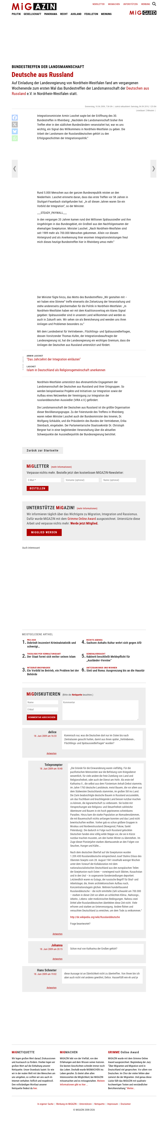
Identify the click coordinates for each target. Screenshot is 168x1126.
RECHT (64, 14)
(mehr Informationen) (61, 467)
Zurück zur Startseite (43, 450)
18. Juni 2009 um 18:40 (51, 768)
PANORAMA (50, 14)
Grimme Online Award (82, 519)
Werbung (145, 4)
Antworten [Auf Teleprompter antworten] (57, 934)
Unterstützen (130, 4)
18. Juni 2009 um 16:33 (45, 736)
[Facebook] (15, 118)
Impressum (112, 1104)
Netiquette (77, 694)
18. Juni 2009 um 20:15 (51, 949)
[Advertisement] (84, 40)
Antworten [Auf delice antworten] (51, 753)
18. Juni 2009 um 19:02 (45, 974)
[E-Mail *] (44, 480)
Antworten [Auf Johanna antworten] (57, 958)
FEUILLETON (91, 14)
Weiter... (131, 1088)
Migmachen (114, 4)
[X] (15, 124)
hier (35, 1088)
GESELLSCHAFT (32, 14)
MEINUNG (106, 14)
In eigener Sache (45, 1104)
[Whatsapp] (15, 138)
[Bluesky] (15, 131)
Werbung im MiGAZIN (66, 1104)
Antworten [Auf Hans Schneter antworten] (51, 987)
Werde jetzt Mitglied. (84, 523)
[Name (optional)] (119, 480)
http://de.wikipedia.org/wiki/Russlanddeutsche (95, 917)
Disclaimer (126, 1104)
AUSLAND (76, 14)
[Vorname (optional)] (81, 480)
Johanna (56, 945)
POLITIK (16, 14)
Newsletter (98, 4)
